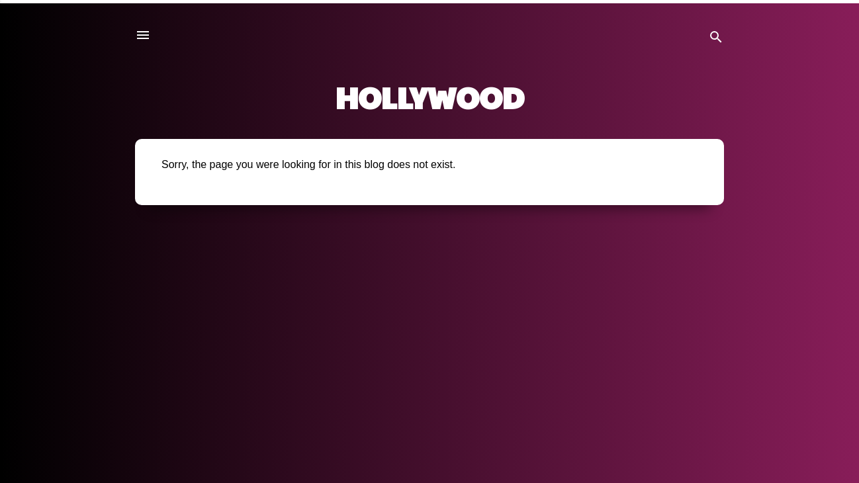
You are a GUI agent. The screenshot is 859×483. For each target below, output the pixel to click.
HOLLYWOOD (430, 97)
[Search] (716, 39)
